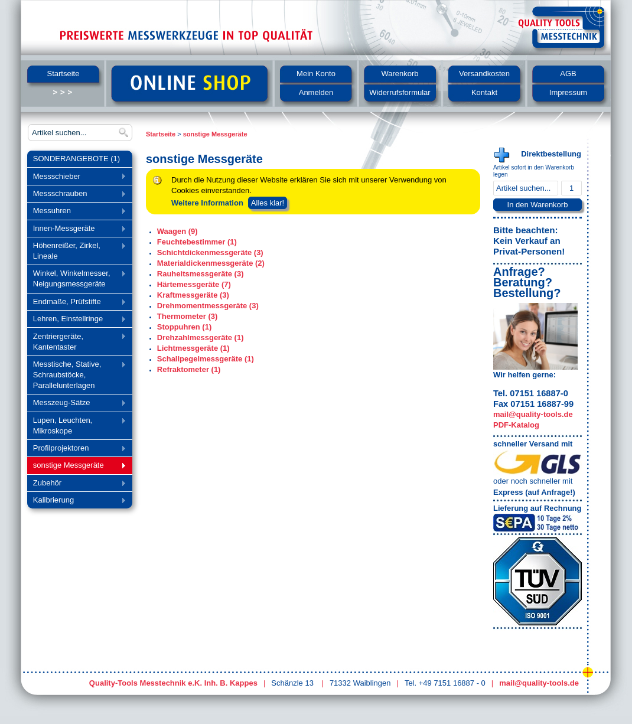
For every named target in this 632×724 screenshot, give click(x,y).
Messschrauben (76, 194)
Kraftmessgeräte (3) (193, 295)
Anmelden (316, 92)
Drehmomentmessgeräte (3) (208, 305)
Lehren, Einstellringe (76, 319)
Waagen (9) (177, 231)
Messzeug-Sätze (76, 403)
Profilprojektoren (76, 449)
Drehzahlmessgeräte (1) (200, 337)
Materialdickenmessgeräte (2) (211, 263)
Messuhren (76, 211)
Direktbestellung (551, 153)
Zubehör (76, 484)
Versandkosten (484, 73)
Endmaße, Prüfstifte (76, 302)
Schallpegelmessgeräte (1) (205, 358)
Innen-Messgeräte (76, 229)
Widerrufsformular (399, 92)
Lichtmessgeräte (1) (193, 348)
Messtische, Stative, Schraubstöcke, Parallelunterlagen (76, 375)
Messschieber (76, 177)
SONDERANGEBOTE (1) (76, 158)
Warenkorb (399, 73)
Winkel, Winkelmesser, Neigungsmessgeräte (76, 278)
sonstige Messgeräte (76, 466)
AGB (568, 73)
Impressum (568, 92)
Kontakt (484, 92)
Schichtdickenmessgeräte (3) (210, 252)
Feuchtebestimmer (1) (197, 241)
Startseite (63, 73)
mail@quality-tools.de (533, 414)
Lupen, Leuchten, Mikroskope (76, 425)
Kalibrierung (76, 501)
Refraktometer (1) (189, 369)
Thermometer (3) (187, 316)
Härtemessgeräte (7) (194, 284)
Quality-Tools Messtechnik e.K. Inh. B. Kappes (173, 683)
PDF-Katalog (516, 424)
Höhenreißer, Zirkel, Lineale (76, 250)
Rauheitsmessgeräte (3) (200, 273)
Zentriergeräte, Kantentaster (76, 341)
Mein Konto (316, 73)
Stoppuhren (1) (184, 326)
